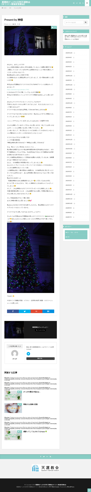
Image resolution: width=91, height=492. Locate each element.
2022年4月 (70, 127)
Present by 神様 (17, 8)
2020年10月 (70, 206)
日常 (10, 8)
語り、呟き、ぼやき (72, 235)
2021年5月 (70, 174)
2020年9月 (70, 211)
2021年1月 (70, 192)
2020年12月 (70, 197)
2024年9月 (70, 81)
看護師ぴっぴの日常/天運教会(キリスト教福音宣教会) (16, 3)
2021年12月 (70, 141)
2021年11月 (70, 146)
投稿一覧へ (40, 358)
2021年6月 (70, 169)
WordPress (70, 487)
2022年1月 (70, 137)
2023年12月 (70, 85)
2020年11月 (70, 202)
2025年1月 (70, 72)
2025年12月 (70, 53)
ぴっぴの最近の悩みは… (31, 392)
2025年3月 (70, 62)
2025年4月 (70, 58)
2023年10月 (70, 90)
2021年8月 (70, 160)
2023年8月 (70, 95)
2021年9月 (70, 155)
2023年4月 (70, 99)
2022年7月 (70, 113)
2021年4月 (70, 178)
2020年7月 (70, 220)
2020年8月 (70, 216)
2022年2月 (70, 132)
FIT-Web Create (54, 487)
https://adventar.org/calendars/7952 (18, 89)
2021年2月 (70, 188)
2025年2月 (70, 67)
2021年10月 (70, 151)
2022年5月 (70, 123)
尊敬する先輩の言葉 (30, 404)
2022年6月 (70, 118)
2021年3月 (70, 183)
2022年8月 (70, 109)
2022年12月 (70, 104)
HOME (5, 8)
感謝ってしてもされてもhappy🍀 (35, 431)
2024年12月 (70, 76)
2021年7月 (70, 165)
